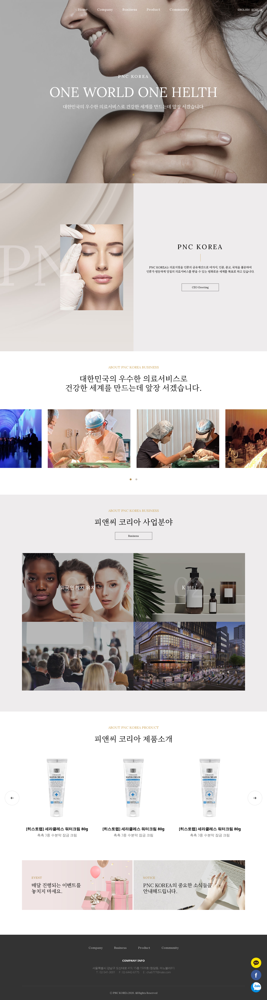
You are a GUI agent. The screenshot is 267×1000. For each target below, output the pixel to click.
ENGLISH (244, 9)
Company (96, 948)
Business (133, 536)
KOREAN (257, 9)
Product (144, 948)
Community (170, 948)
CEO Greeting (200, 287)
